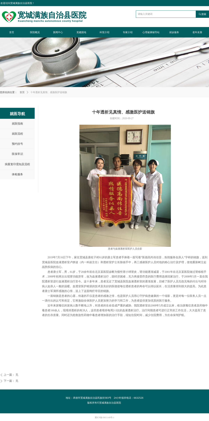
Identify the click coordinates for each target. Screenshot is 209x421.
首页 (22, 92)
